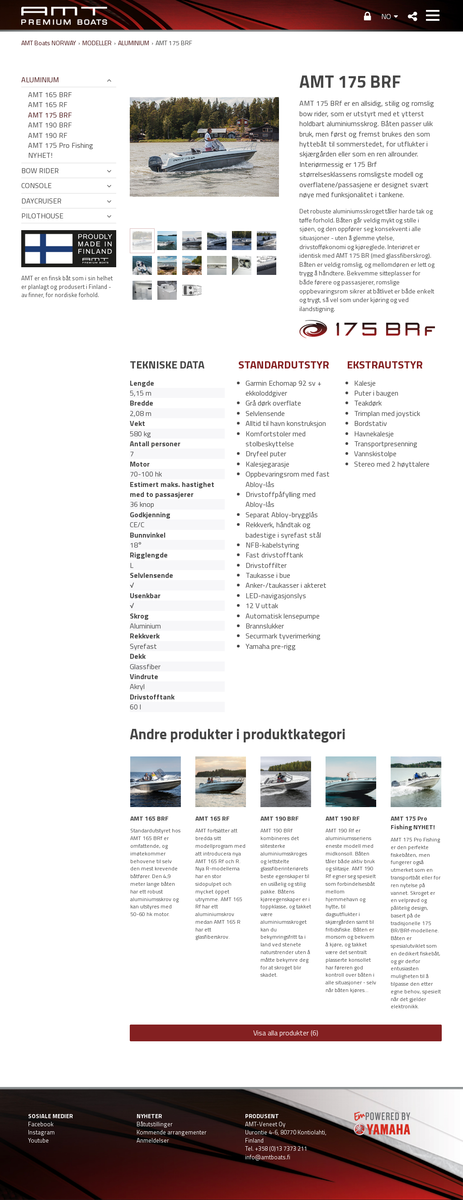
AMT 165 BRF (50, 94)
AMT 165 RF (47, 104)
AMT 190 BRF (50, 125)
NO (386, 16)
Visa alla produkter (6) (285, 1032)
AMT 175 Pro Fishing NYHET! (60, 150)
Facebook (40, 1124)
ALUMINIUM (133, 42)
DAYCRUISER (41, 200)
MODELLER (97, 42)
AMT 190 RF (47, 135)
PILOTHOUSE (42, 215)
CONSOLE (36, 185)
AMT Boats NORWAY (48, 42)
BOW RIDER (40, 170)
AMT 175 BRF (50, 115)
